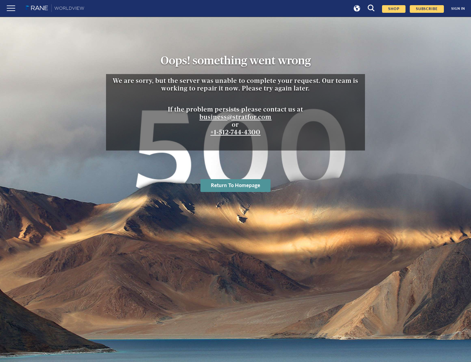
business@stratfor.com (236, 117)
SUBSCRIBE (427, 9)
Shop (393, 9)
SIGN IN (458, 8)
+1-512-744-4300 (236, 132)
